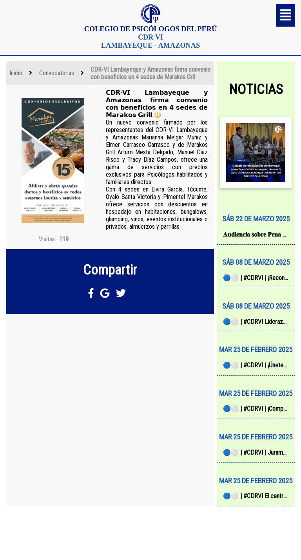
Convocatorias (56, 73)
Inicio (15, 73)
